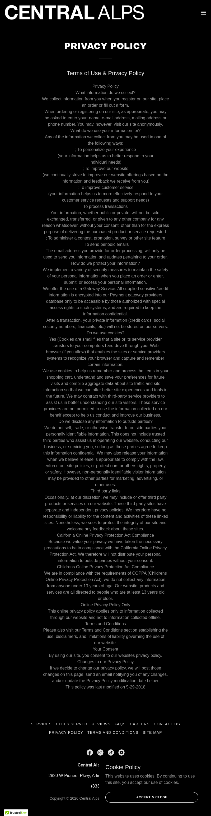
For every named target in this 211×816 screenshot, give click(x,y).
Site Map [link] (152, 732)
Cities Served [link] (71, 724)
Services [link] (41, 724)
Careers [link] (140, 724)
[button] (203, 12)
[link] (74, 12)
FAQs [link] (120, 724)
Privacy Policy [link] (66, 732)
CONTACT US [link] (167, 724)
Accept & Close (151, 797)
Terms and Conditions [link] (112, 732)
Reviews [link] (101, 724)
